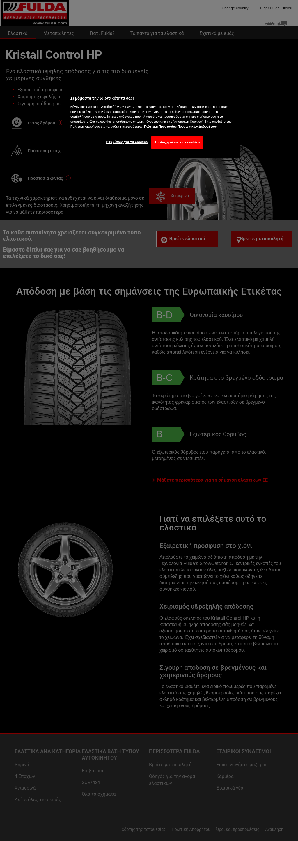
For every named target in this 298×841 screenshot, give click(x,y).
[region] (151, 121)
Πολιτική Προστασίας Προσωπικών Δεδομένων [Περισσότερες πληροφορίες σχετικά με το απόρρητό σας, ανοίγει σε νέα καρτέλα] (180, 126)
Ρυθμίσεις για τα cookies (127, 142)
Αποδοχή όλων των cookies (177, 142)
